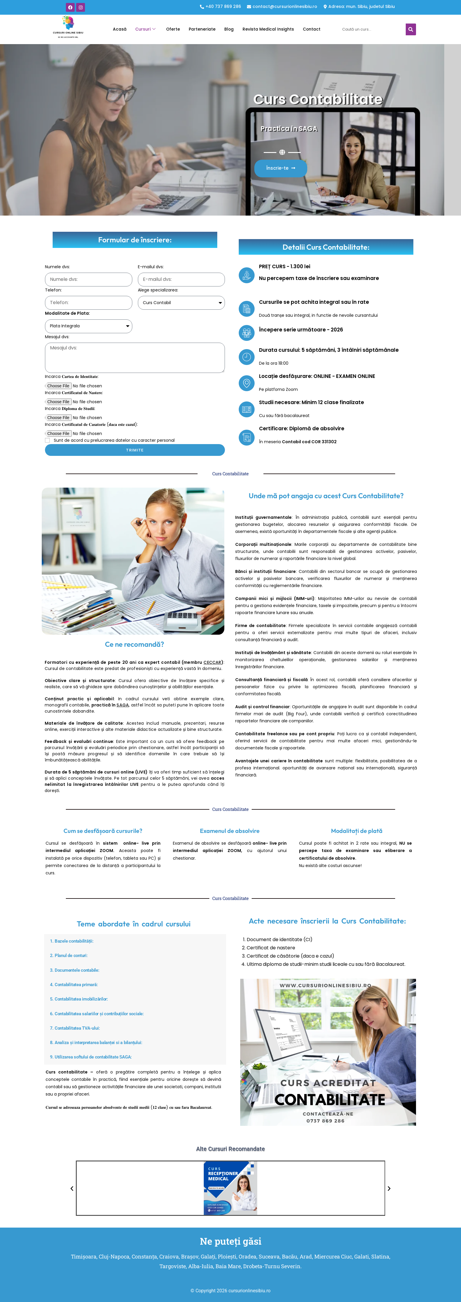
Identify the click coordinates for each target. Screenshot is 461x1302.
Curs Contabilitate (287, 96)
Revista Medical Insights (270, 29)
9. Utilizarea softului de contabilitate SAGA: (95, 1056)
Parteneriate (200, 29)
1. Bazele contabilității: (74, 941)
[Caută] (411, 29)
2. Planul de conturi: (71, 955)
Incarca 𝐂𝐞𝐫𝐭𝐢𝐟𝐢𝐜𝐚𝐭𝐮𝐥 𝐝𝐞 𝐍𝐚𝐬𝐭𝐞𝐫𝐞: (74, 393)
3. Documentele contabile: (77, 970)
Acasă (114, 29)
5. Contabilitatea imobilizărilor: (82, 999)
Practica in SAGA (280, 128)
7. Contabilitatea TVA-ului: (77, 1028)
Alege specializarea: (158, 290)
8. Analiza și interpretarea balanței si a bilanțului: (101, 1042)
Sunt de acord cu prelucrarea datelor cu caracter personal (114, 440)
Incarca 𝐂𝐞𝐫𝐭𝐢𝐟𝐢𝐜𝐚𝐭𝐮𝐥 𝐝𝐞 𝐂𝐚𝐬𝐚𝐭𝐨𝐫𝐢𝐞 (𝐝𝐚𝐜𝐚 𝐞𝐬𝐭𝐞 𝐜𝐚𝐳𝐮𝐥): (91, 424)
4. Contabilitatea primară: (77, 984)
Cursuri (141, 29)
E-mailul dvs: (151, 267)
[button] (135, 941)
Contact (316, 29)
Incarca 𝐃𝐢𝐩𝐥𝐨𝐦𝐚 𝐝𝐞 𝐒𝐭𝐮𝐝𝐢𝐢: (70, 408)
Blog (228, 29)
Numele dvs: (57, 267)
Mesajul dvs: (57, 337)
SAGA (122, 705)
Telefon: (53, 290)
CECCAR (212, 662)
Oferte (169, 29)
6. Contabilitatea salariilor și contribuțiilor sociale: (102, 1013)
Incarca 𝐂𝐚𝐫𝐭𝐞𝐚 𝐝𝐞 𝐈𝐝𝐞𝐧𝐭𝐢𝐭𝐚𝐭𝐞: (71, 376)
